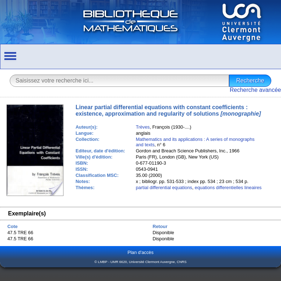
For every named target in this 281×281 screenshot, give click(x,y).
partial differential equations (164, 187)
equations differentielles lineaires (228, 187)
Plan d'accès (140, 252)
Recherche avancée (255, 90)
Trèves (143, 127)
